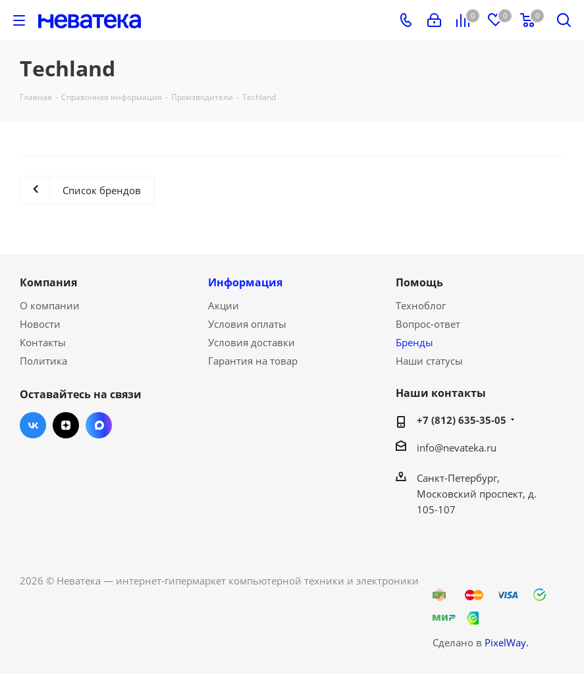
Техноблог (421, 305)
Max (99, 425)
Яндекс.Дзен (66, 425)
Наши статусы (429, 360)
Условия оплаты (247, 323)
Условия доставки (251, 342)
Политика (43, 360)
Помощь (419, 282)
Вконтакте (33, 425)
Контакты (43, 342)
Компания (48, 282)
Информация (245, 282)
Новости (40, 323)
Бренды (414, 342)
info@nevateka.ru (456, 447)
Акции (223, 305)
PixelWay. (507, 642)
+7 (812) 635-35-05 (461, 420)
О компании (50, 305)
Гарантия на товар (253, 360)
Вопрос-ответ (428, 323)
